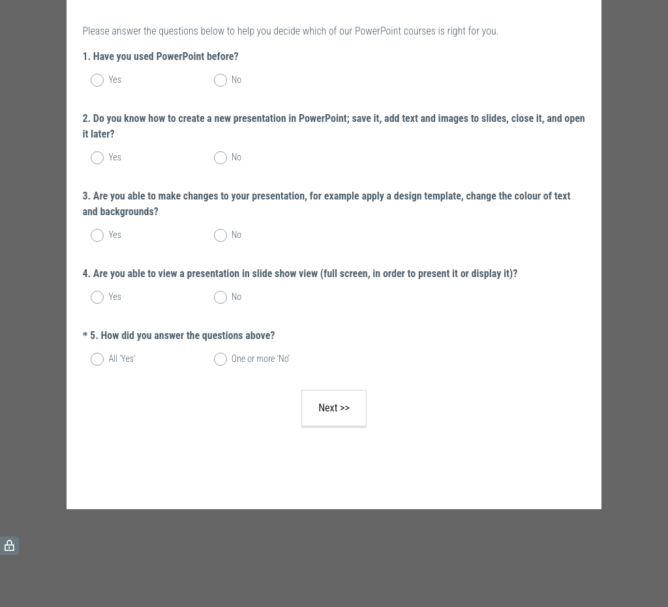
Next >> (334, 408)
